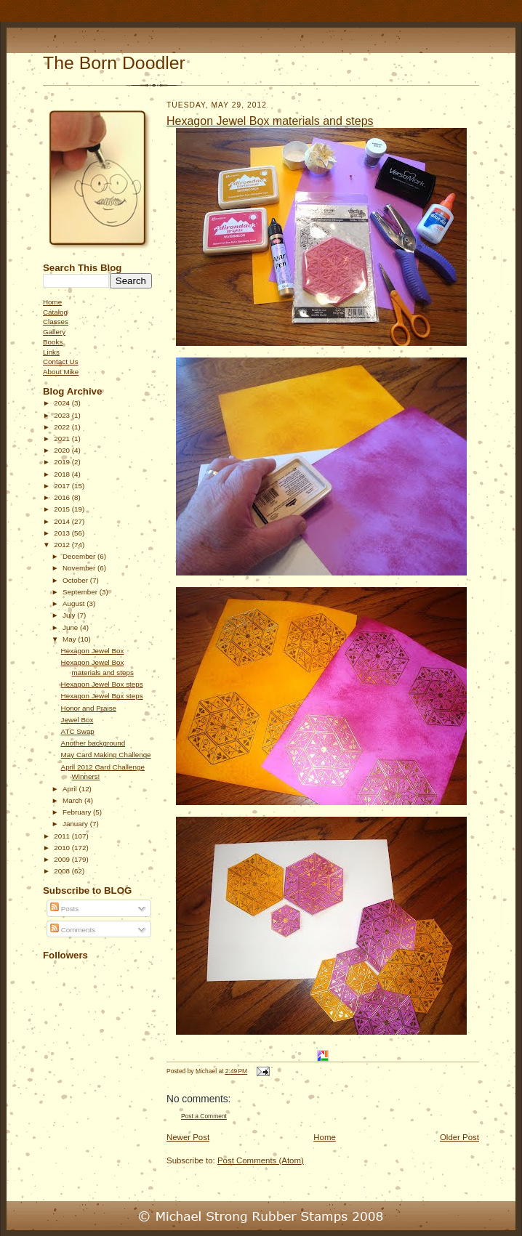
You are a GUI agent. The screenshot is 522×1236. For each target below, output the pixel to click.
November (80, 568)
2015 (63, 509)
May (70, 639)
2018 (63, 474)
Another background (93, 743)
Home (52, 302)
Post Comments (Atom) (260, 1160)
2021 (63, 439)
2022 (63, 427)
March (73, 800)
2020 (63, 450)
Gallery (54, 332)
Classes (55, 322)
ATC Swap (78, 731)
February (78, 812)
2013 (63, 533)
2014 (63, 521)
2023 (63, 415)
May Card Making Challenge (106, 755)
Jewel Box (77, 720)
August (75, 603)
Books (53, 342)
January (76, 824)
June (71, 627)
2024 (63, 403)
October (76, 580)
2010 (63, 848)
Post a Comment (204, 1116)
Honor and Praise (89, 708)
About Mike (61, 372)
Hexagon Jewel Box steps (102, 684)
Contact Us (61, 361)
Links (51, 352)
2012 (63, 545)
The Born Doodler (114, 63)
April (71, 789)
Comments (72, 930)
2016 (63, 497)
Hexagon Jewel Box (92, 651)
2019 (63, 462)
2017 (63, 486)
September (81, 592)
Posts (64, 909)
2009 (63, 859)
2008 (63, 871)
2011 (63, 836)
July (70, 615)
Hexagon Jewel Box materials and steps (270, 121)
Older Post (459, 1137)
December (80, 556)
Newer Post (187, 1137)
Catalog (55, 312)
